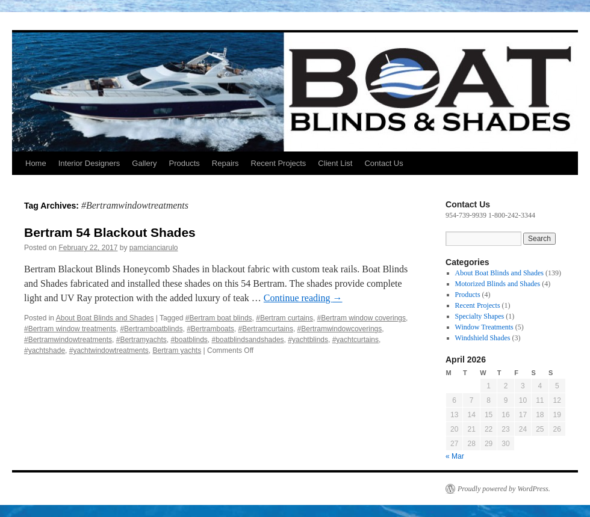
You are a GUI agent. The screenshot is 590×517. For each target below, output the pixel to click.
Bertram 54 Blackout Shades (110, 232)
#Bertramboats (210, 329)
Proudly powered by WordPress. (504, 489)
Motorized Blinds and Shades (498, 284)
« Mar (455, 456)
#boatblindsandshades (248, 339)
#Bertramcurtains (265, 329)
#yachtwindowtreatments (109, 350)
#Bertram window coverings (361, 318)
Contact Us (383, 163)
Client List (335, 163)
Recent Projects (278, 163)
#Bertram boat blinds (218, 318)
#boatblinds (188, 339)
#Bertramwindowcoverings (339, 329)
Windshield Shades (483, 338)
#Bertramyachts (141, 339)
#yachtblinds (308, 339)
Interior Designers (89, 163)
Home (35, 163)
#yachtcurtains (355, 339)
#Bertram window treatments (70, 329)
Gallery (144, 163)
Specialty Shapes (480, 316)
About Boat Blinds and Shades (105, 318)
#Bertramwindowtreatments (68, 339)
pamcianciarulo (153, 247)
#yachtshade (44, 350)
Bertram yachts (176, 350)
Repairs (225, 163)
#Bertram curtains (284, 318)
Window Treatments (484, 327)
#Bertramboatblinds (151, 329)
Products (184, 163)
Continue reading (303, 298)
